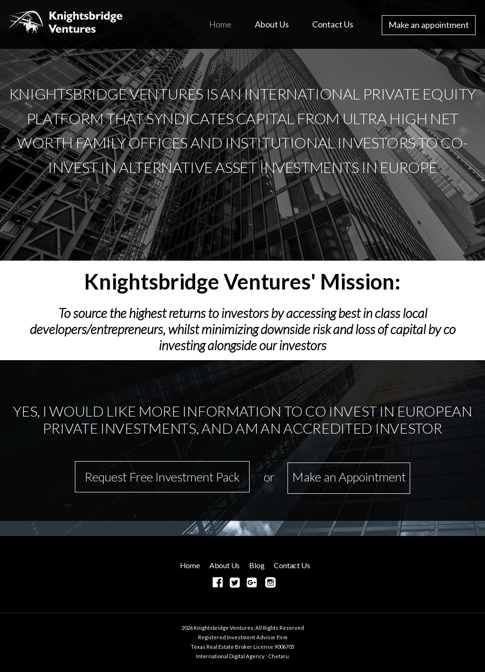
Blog (256, 565)
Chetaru (278, 656)
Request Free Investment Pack (162, 477)
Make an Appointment (349, 477)
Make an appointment (428, 24)
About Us (272, 24)
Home (220, 24)
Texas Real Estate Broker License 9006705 (242, 647)
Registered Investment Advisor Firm (242, 637)
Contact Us (332, 24)
